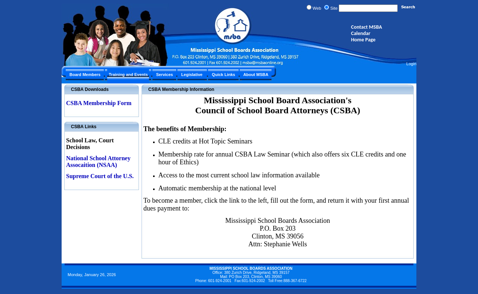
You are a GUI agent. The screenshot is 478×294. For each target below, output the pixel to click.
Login (411, 63)
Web (317, 8)
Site (334, 8)
